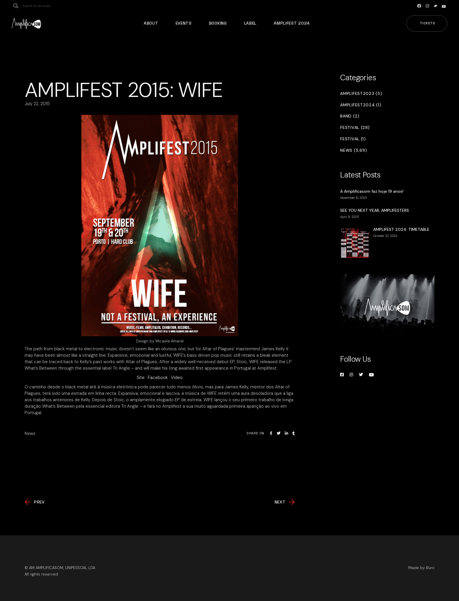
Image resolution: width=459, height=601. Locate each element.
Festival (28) (354, 127)
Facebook (158, 377)
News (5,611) (353, 150)
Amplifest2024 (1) (360, 105)
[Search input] (46, 6)
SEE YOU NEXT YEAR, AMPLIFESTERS (374, 210)
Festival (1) (353, 138)
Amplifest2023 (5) (361, 93)
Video (177, 377)
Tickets (427, 23)
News (30, 433)
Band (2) (349, 116)
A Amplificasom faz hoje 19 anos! (371, 191)
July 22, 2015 (37, 104)
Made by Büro (421, 567)
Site (141, 377)
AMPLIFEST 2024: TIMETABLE (401, 229)
